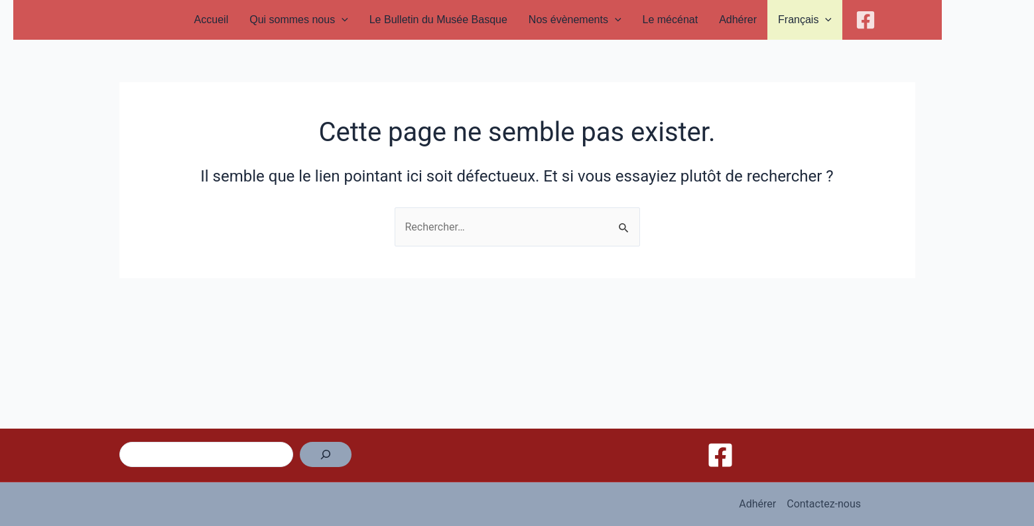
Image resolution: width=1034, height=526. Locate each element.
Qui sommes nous (298, 20)
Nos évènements (575, 20)
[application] (341, 20)
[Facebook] (865, 20)
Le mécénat (670, 19)
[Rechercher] (326, 454)
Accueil (211, 19)
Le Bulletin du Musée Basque (438, 19)
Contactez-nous (824, 504)
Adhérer (738, 19)
